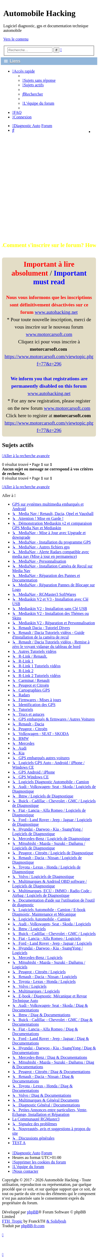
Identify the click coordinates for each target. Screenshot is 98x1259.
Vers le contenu (16, 39)
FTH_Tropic (12, 1221)
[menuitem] (38, 80)
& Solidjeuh (56, 1221)
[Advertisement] (49, 187)
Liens (15, 61)
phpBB (32, 1212)
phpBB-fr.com (33, 1226)
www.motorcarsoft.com (49, 334)
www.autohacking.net (56, 312)
